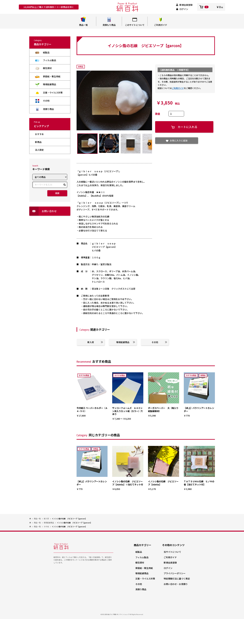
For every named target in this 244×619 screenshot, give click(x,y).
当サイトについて (172, 551)
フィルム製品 (45, 60)
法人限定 (39, 149)
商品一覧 (83, 21)
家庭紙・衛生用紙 (47, 76)
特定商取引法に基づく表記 (177, 578)
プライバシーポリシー (174, 573)
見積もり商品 (109, 21)
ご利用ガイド (160, 21)
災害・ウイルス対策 (49, 92)
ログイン (182, 9)
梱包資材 (43, 68)
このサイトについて (134, 21)
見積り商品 (44, 109)
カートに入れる (184, 127)
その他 (42, 101)
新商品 (38, 142)
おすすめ (39, 134)
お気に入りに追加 (176, 140)
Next (149, 144)
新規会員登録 (184, 4)
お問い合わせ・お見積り (176, 584)
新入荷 (95, 342)
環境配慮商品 (45, 84)
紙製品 (42, 52)
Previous (79, 144)
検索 (57, 193)
